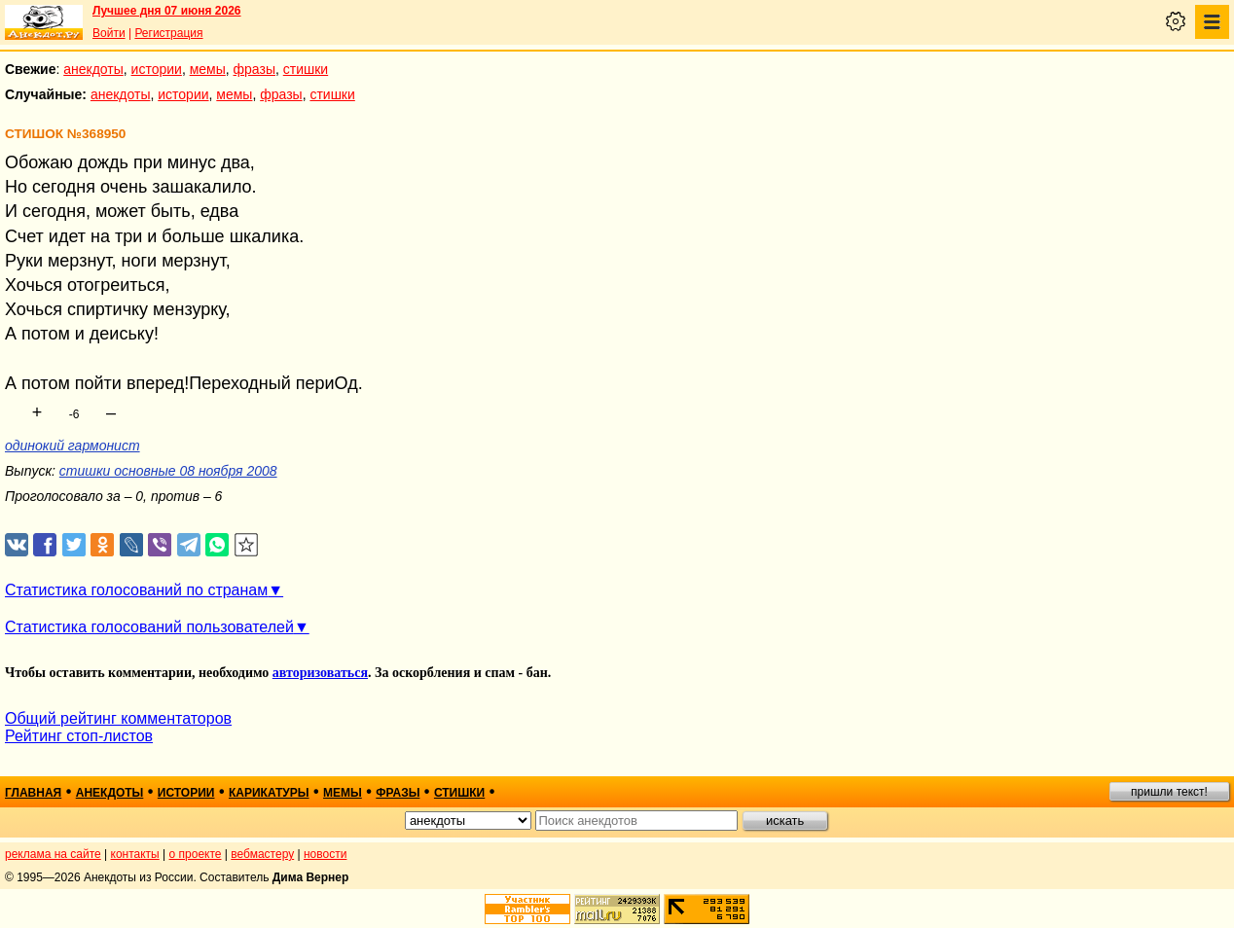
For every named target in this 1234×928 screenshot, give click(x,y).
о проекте (195, 854)
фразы (254, 69)
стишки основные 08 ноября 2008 (168, 471)
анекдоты (93, 69)
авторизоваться (320, 672)
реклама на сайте (53, 854)
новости (325, 854)
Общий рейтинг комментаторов (118, 718)
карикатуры (269, 793)
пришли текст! (1169, 792)
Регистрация (168, 33)
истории (156, 69)
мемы (208, 69)
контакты (135, 854)
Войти (109, 33)
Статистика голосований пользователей (149, 627)
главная (33, 793)
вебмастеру (262, 854)
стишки (305, 69)
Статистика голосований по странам (136, 590)
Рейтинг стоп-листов (79, 736)
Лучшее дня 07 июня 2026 (166, 11)
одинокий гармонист (72, 445)
